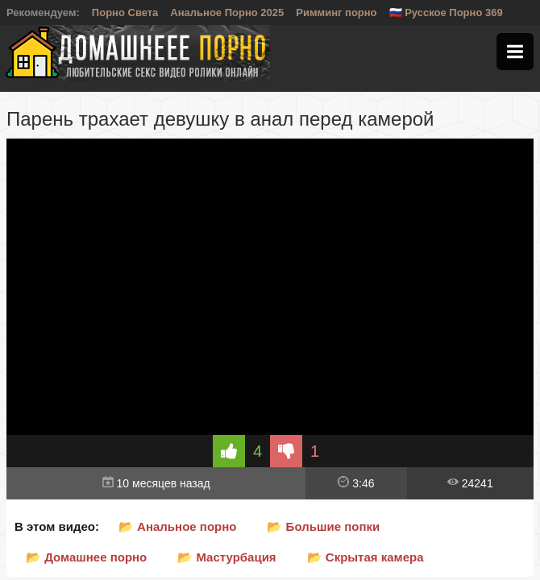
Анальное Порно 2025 (227, 12)
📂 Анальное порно (177, 526)
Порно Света (125, 12)
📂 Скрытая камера (365, 557)
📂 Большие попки (323, 526)
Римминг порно (336, 12)
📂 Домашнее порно (86, 557)
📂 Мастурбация (226, 557)
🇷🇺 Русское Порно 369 (446, 12)
